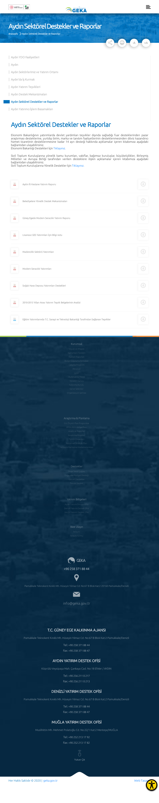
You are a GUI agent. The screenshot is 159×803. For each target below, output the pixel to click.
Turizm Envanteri (76, 433)
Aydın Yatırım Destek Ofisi (76, 499)
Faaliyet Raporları (76, 353)
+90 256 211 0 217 (79, 675)
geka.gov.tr (50, 780)
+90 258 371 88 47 (79, 650)
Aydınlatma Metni (76, 370)
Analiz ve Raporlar (76, 426)
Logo (76, 367)
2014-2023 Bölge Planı (76, 423)
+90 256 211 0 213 (79, 681)
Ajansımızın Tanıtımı (76, 350)
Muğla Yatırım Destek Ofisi (76, 506)
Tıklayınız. (59, 148)
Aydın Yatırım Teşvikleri (25, 87)
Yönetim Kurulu (76, 374)
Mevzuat (76, 363)
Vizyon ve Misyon (76, 346)
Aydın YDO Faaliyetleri (25, 57)
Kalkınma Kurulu (76, 377)
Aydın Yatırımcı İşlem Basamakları (32, 109)
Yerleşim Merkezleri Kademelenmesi (76, 440)
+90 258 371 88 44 (76, 562)
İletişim (76, 526)
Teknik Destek (76, 477)
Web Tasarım (142, 780)
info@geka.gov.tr (76, 590)
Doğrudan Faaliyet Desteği (76, 470)
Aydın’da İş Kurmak (23, 79)
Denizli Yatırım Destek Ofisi (76, 502)
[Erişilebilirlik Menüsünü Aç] (151, 785)
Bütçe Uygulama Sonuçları (76, 356)
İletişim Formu (76, 530)
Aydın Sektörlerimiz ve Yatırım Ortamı (34, 72)
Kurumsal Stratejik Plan (76, 436)
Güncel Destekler (76, 473)
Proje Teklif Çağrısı (76, 466)
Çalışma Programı (76, 360)
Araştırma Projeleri (76, 429)
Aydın (14, 64)
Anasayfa (13, 34)
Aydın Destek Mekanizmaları (29, 94)
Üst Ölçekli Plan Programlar (76, 419)
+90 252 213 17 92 (79, 737)
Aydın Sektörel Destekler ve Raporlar (41, 34)
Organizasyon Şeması (76, 384)
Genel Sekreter (76, 380)
